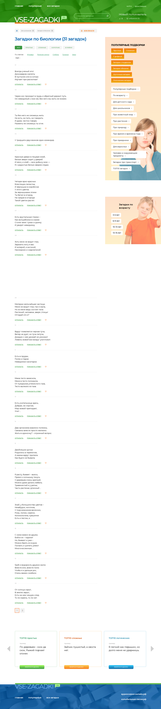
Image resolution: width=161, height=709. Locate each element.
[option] (36, 650)
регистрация (140, 6)
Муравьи (30, 55)
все (18, 47)
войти (129, 6)
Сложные (42, 47)
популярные (35, 6)
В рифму (68, 47)
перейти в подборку (32, 667)
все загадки (53, 6)
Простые (29, 47)
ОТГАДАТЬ (19, 84)
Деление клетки (43, 55)
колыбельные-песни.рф (133, 699)
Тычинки (65, 55)
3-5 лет (116, 215)
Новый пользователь (132, 14)
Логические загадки (122, 80)
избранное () (134, 18)
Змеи (74, 55)
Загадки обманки (121, 68)
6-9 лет (116, 221)
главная (19, 6)
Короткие (56, 47)
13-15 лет (117, 233)
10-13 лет (117, 227)
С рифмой (117, 57)
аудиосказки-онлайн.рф (133, 694)
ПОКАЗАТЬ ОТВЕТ (34, 84)
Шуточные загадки (121, 74)
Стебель (56, 55)
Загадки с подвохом (122, 62)
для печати (89, 31)
